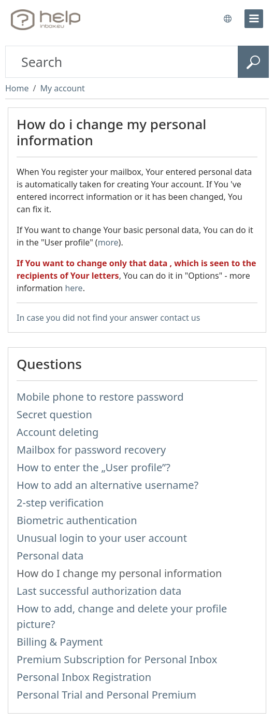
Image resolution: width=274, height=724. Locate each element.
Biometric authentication (77, 520)
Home (17, 88)
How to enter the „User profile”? (93, 467)
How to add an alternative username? (107, 485)
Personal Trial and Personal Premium (106, 695)
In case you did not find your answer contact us (108, 317)
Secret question (54, 414)
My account (62, 88)
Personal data (50, 556)
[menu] (253, 18)
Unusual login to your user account (102, 538)
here (73, 288)
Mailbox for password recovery (91, 450)
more (108, 242)
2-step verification (60, 503)
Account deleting (57, 432)
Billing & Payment (60, 642)
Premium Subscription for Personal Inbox (117, 659)
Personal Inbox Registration (84, 677)
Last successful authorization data (99, 591)
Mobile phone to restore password (100, 397)
